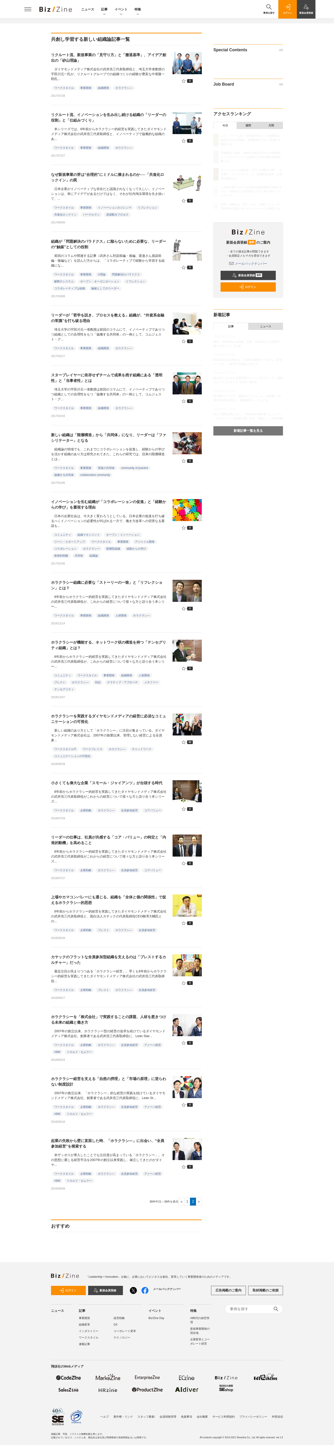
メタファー (151, 682)
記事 (104, 9)
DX (116, 1324)
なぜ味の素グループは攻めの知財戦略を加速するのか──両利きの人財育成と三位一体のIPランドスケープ (251, 191)
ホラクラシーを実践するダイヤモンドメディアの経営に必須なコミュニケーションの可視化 (108, 719)
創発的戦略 (61, 555)
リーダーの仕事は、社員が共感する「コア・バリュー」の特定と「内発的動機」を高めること (108, 840)
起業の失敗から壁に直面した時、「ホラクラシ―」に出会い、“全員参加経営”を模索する (107, 1143)
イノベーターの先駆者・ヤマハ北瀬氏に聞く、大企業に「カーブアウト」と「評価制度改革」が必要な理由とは (251, 174)
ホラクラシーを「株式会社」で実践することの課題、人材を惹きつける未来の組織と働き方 (108, 1019)
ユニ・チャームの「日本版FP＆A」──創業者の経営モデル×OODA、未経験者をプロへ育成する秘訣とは (251, 140)
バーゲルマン (91, 214)
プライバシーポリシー (253, 1416)
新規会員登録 (247, 275)
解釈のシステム (64, 281)
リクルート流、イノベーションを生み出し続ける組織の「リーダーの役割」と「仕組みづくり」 (108, 117)
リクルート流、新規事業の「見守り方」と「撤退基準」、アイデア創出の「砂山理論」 (108, 57)
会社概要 (202, 1416)
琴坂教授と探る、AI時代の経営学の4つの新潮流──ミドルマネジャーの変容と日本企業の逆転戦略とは (251, 157)
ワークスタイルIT (65, 749)
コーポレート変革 (125, 1331)
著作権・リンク (123, 1416)
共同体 (79, 555)
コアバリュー (152, 810)
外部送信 (277, 1416)
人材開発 (121, 615)
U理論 (102, 274)
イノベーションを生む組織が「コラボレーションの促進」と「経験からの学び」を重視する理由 (108, 504)
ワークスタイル (64, 88)
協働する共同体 (64, 475)
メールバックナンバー (248, 263)
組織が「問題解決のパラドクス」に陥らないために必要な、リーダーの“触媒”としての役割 (108, 244)
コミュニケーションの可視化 (72, 756)
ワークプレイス (92, 749)
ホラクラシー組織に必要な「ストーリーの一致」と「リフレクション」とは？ (106, 585)
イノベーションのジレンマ (114, 207)
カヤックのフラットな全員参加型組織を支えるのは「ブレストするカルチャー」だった (108, 959)
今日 (225, 125)
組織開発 (103, 88)
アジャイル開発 (144, 541)
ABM (57, 1052)
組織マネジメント (88, 534)
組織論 (94, 555)
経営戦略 (119, 1318)
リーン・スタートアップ (69, 541)
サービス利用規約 (223, 1416)
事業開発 (85, 88)
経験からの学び (136, 548)
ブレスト (59, 682)
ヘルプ (104, 1416)
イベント (121, 9)
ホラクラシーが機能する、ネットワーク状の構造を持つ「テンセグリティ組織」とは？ (108, 645)
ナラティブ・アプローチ (122, 682)
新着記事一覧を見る (248, 430)
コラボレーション (65, 548)
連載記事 (84, 1344)
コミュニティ (62, 534)
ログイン (247, 287)
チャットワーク (141, 749)
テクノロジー (122, 1337)
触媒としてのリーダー (105, 288)
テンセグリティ (64, 689)
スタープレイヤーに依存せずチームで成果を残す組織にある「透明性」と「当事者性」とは (106, 378)
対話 (98, 682)
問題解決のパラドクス (126, 274)
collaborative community (95, 475)
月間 (271, 125)
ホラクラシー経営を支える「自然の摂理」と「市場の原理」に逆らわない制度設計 (108, 1081)
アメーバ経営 (152, 1045)
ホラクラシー (91, 548)
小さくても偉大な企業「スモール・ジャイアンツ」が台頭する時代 (106, 783)
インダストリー (88, 1331)
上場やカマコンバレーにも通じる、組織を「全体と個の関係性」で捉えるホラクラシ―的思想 (108, 900)
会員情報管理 (168, 1416)
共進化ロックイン (65, 214)
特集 (138, 9)
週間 (248, 125)
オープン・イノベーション (123, 534)
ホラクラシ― (124, 88)
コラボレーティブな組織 (69, 288)
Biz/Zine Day (156, 1318)
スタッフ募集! (146, 1416)
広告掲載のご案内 (228, 1290)
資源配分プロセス (117, 214)
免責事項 (186, 1416)
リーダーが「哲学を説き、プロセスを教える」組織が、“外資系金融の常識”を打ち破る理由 (107, 318)
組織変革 (84, 1324)
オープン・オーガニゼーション (99, 281)
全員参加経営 (129, 810)
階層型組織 (113, 548)
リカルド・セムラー (79, 1052)
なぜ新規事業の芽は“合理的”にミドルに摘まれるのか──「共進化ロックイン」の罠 (107, 177)
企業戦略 (85, 810)
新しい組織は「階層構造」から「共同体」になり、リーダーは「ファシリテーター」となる (108, 437)
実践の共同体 (106, 468)
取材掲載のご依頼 (266, 1290)
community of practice (134, 468)
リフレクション (147, 207)
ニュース (87, 9)
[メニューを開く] (28, 9)
